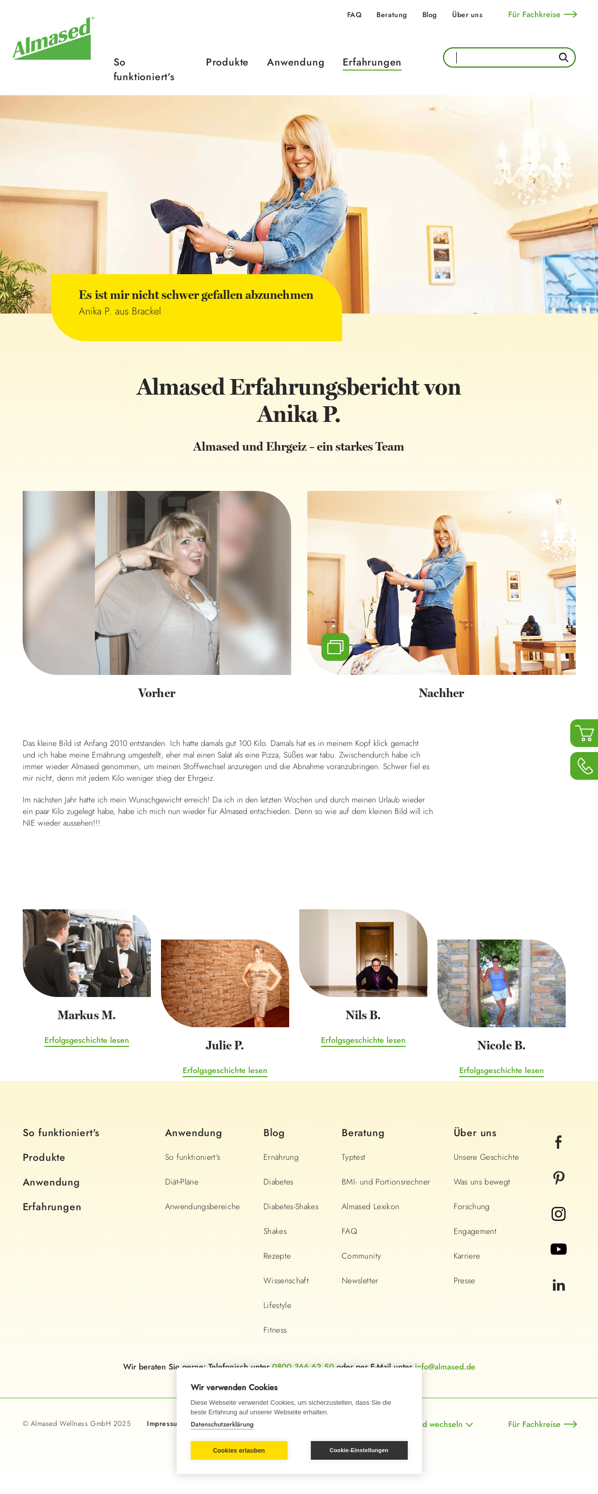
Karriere (467, 1256)
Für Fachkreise (534, 14)
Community (361, 1256)
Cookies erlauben (239, 1450)
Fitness (275, 1330)
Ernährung (281, 1157)
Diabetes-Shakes (290, 1206)
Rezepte (277, 1256)
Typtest (353, 1157)
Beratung (391, 15)
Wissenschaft (286, 1280)
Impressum (165, 1423)
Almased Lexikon (370, 1206)
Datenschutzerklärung (222, 1424)
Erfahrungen (372, 62)
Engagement (475, 1231)
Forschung (472, 1206)
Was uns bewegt (482, 1182)
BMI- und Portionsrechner (386, 1182)
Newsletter (360, 1280)
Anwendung (295, 62)
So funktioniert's (144, 69)
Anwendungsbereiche (202, 1206)
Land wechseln (436, 1424)
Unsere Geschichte (486, 1157)
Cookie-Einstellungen (359, 1450)
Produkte (227, 62)
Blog (429, 15)
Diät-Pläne (182, 1182)
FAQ (354, 15)
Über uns (467, 15)
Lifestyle (277, 1305)
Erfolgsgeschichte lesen (86, 1040)
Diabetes (278, 1182)
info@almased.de (445, 1367)
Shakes (275, 1231)
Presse (464, 1280)
